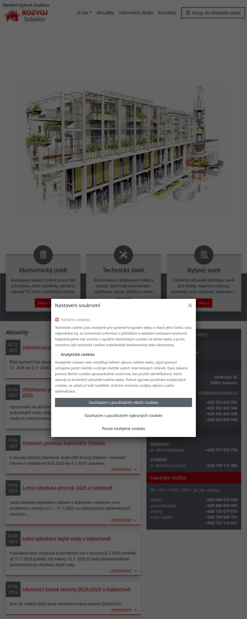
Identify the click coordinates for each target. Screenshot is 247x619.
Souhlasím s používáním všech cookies (123, 344)
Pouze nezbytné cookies (123, 370)
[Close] (190, 247)
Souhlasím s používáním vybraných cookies (124, 357)
